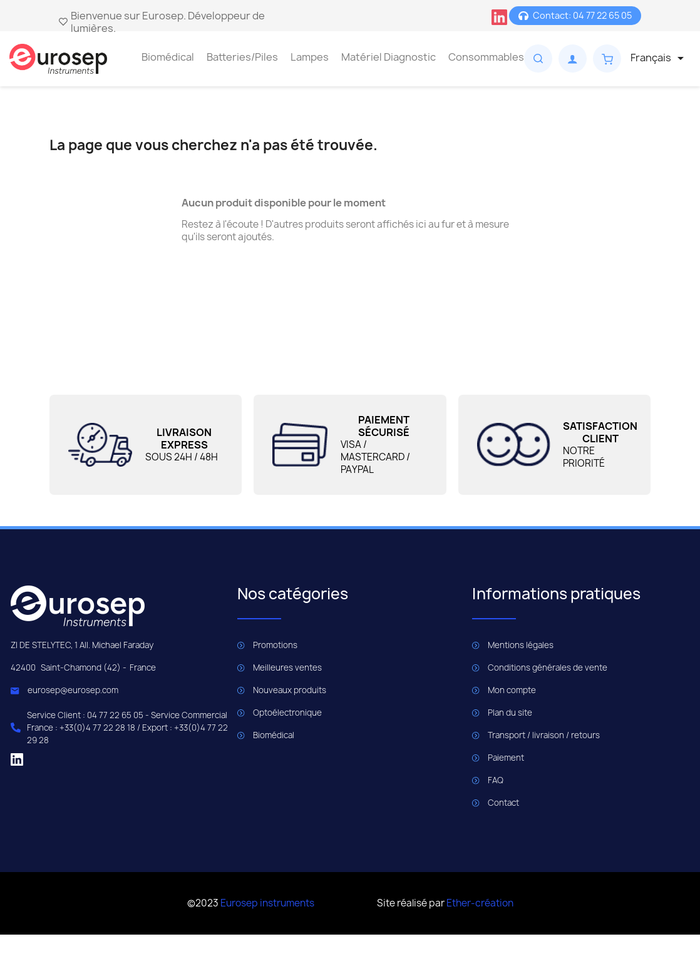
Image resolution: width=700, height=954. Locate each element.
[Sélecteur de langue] (659, 58)
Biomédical (168, 57)
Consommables (486, 57)
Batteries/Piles (242, 57)
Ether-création (479, 903)
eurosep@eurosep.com (73, 690)
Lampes (310, 57)
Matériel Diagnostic (388, 57)
